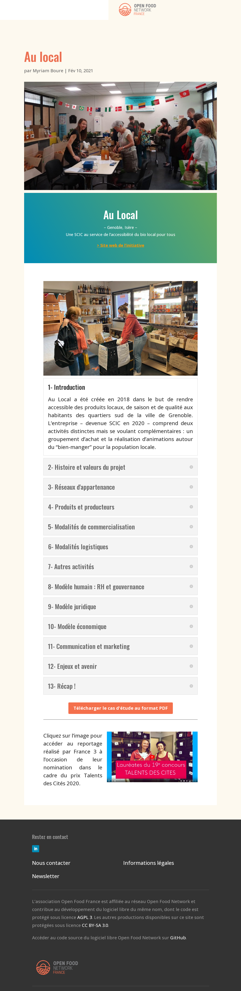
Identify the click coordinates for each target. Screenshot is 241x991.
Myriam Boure (48, 71)
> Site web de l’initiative (120, 245)
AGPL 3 (84, 917)
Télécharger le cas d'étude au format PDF (120, 708)
